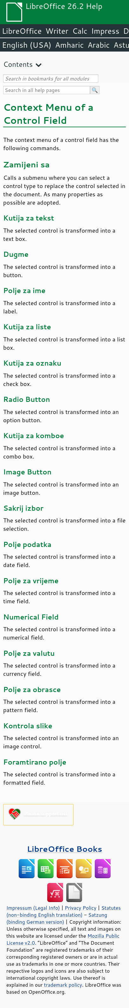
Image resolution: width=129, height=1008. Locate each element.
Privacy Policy (80, 907)
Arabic (98, 44)
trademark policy (63, 984)
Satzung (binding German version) (56, 918)
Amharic (69, 44)
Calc (79, 30)
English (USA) (26, 44)
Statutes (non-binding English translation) (63, 911)
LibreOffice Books (64, 848)
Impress (105, 30)
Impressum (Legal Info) (33, 907)
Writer (56, 30)
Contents (18, 64)
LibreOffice (22, 30)
